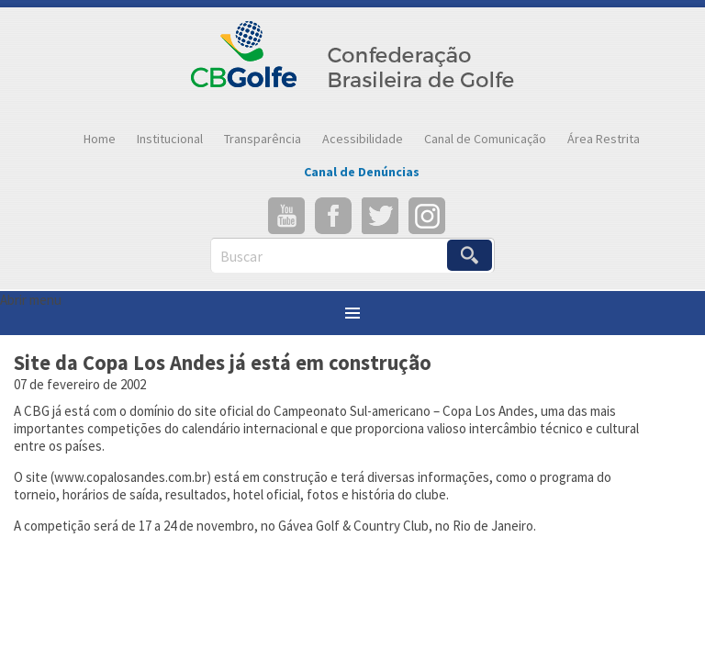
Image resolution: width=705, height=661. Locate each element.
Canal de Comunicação (485, 138)
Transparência (262, 138)
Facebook (333, 215)
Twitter (380, 215)
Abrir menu (31, 299)
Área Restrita (603, 138)
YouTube (286, 215)
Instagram (426, 215)
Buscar (241, 256)
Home (100, 138)
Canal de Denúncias (362, 171)
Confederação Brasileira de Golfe (353, 64)
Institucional (170, 138)
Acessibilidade (362, 138)
